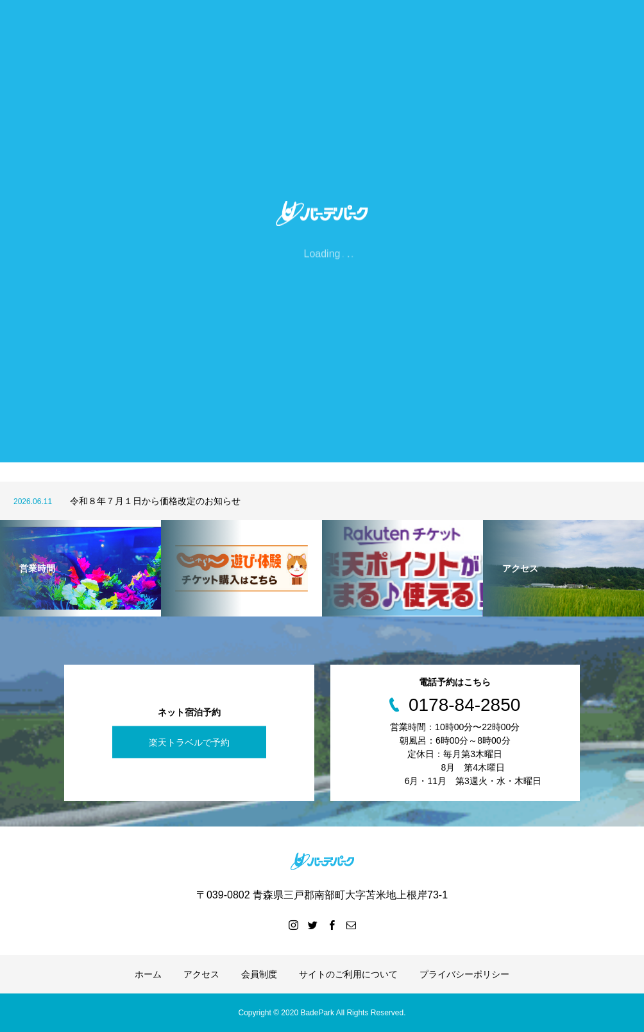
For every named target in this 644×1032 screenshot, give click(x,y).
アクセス (201, 974)
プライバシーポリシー (464, 974)
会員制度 (259, 974)
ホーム (148, 974)
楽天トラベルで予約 (189, 742)
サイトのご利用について (348, 974)
